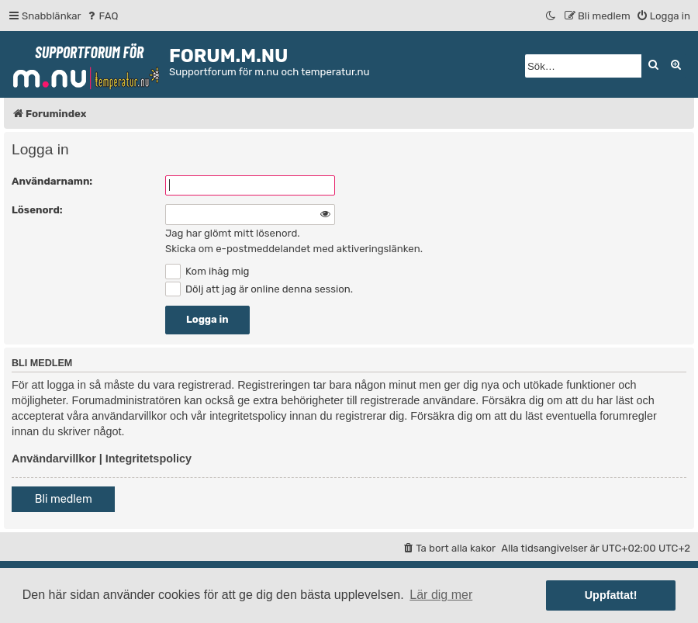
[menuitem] (102, 16)
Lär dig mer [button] (440, 594)
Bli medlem (63, 499)
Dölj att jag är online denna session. (259, 289)
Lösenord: (37, 210)
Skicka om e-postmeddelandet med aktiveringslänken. (294, 248)
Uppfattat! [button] (611, 595)
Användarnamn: (52, 181)
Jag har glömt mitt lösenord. (232, 233)
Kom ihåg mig (207, 271)
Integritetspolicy (148, 458)
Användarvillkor (54, 458)
